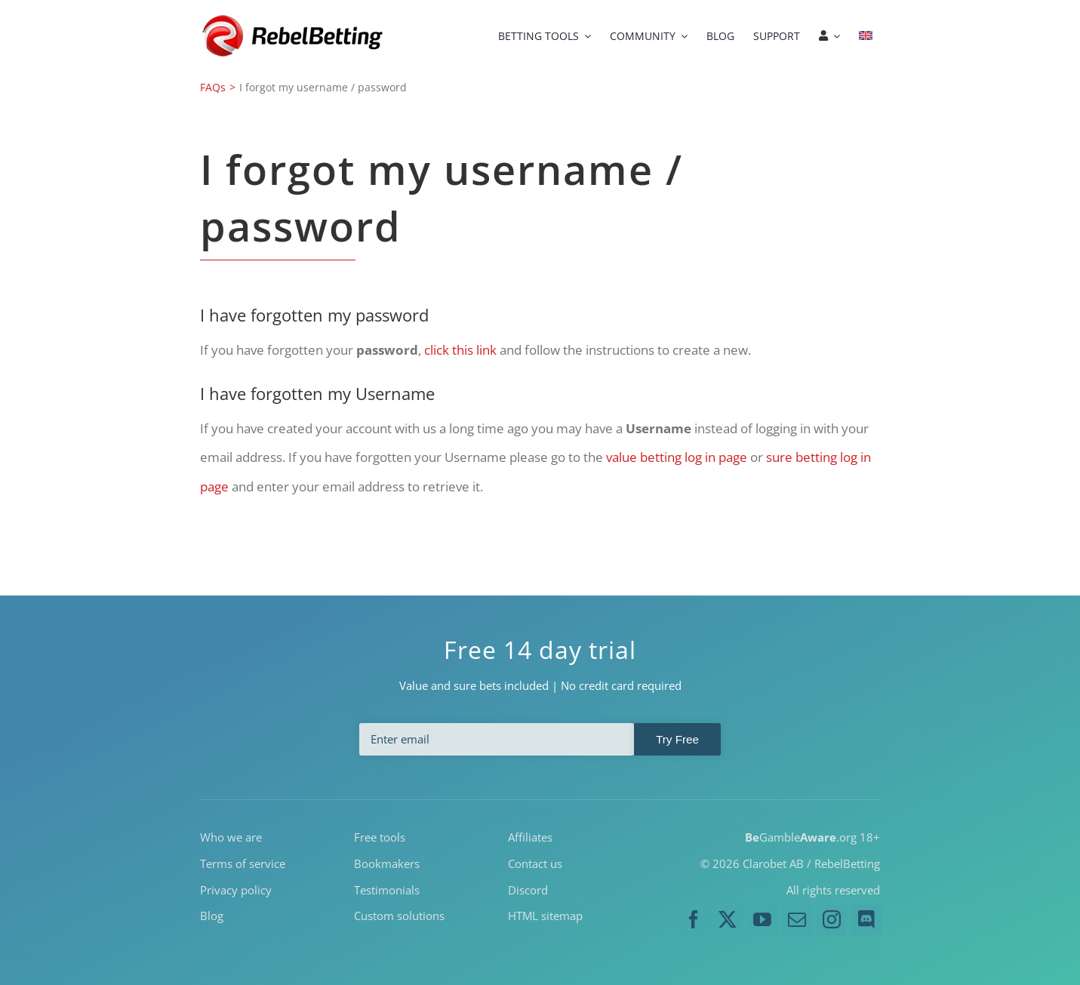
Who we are (231, 837)
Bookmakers (387, 862)
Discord (528, 889)
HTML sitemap (545, 915)
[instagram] (832, 920)
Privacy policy (236, 889)
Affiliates (530, 837)
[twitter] (728, 920)
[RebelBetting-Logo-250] (294, 19)
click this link (460, 350)
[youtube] (762, 920)
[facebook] (693, 920)
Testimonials (387, 889)
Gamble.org (801, 837)
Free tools (379, 837)
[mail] (797, 920)
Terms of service (242, 862)
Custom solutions (399, 915)
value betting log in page (676, 457)
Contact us (535, 862)
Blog (211, 915)
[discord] (866, 920)
